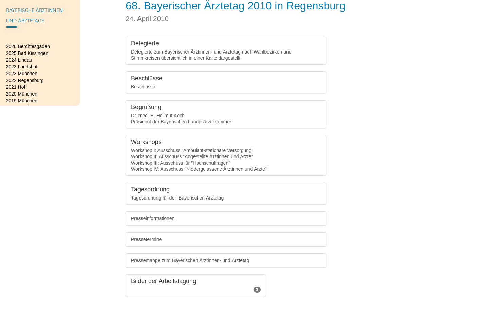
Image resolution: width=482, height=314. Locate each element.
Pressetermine (146, 239)
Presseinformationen (152, 218)
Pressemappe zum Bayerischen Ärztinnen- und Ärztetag (190, 260)
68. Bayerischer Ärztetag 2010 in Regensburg (236, 6)
